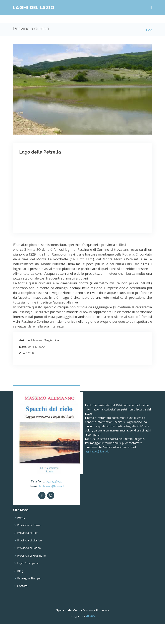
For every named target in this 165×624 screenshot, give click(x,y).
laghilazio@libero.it (51, 486)
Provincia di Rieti (27, 532)
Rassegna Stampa (29, 578)
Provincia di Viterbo (29, 540)
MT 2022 (90, 616)
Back (149, 29)
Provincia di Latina (29, 548)
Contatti (22, 586)
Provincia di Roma (29, 525)
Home (21, 517)
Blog (20, 570)
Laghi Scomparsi (28, 563)
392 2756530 (54, 481)
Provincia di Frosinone (31, 555)
